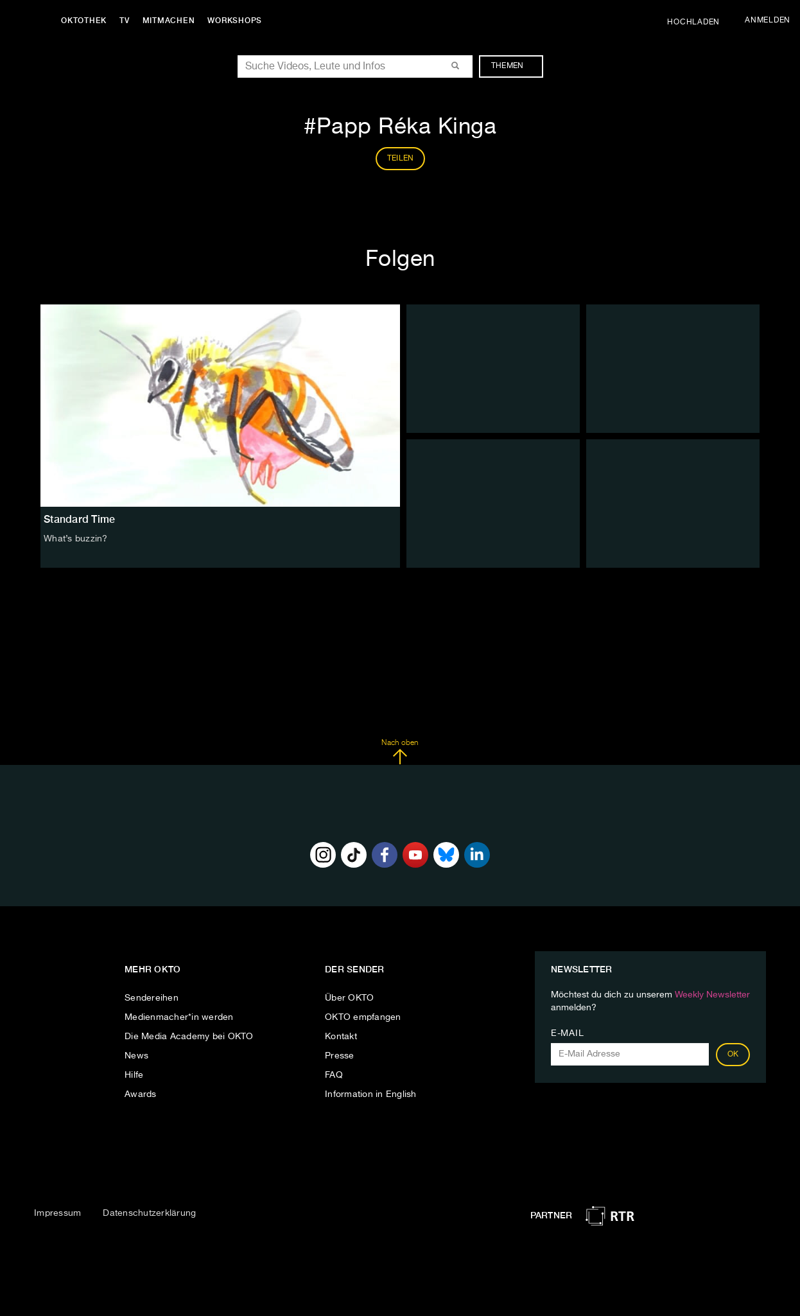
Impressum (57, 1213)
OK (733, 1054)
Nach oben (399, 752)
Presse (339, 1055)
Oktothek (84, 20)
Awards (141, 1094)
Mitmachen (169, 20)
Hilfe (134, 1075)
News (136, 1055)
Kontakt (341, 1036)
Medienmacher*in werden (179, 1017)
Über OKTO (349, 998)
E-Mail (567, 1033)
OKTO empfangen (363, 1017)
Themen (514, 66)
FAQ (334, 1075)
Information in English (371, 1094)
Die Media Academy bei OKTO (189, 1036)
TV (124, 20)
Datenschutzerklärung (149, 1213)
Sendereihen (151, 998)
